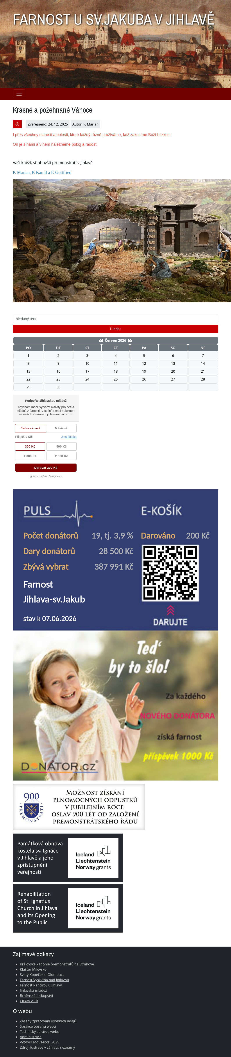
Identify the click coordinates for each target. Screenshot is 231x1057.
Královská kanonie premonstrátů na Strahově (57, 964)
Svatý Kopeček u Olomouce (42, 974)
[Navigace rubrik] (19, 93)
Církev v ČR (29, 1001)
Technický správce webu (39, 1031)
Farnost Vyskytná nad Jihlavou (44, 979)
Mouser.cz (41, 1042)
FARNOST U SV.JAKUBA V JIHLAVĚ (114, 17)
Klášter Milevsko (33, 969)
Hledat (115, 328)
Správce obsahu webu (38, 1026)
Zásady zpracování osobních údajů (48, 1021)
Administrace (31, 1036)
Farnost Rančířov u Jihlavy (41, 985)
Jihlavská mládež (33, 990)
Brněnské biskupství (36, 995)
